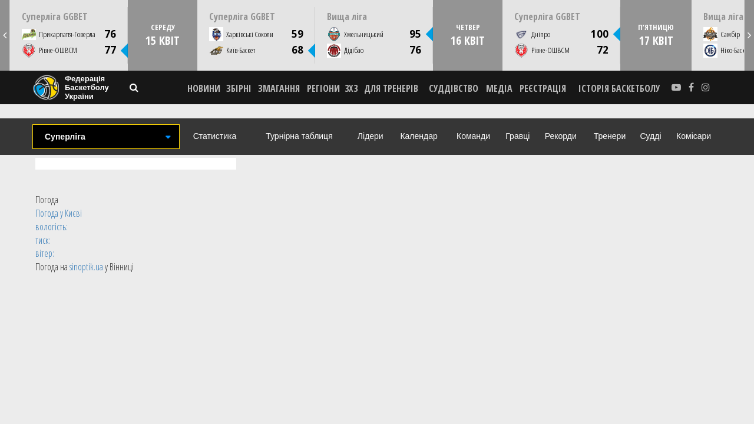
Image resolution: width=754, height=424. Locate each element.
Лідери (370, 136)
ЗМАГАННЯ (279, 88)
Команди (473, 136)
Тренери (610, 136)
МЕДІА (499, 88)
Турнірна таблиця (299, 136)
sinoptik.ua (86, 266)
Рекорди (561, 136)
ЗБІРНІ (239, 88)
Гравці (517, 136)
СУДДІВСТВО (453, 88)
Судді (650, 136)
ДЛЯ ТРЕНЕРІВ (391, 88)
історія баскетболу (619, 88)
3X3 (351, 88)
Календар (418, 136)
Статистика (215, 136)
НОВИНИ (203, 88)
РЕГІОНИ (323, 88)
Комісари (693, 136)
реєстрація (543, 88)
